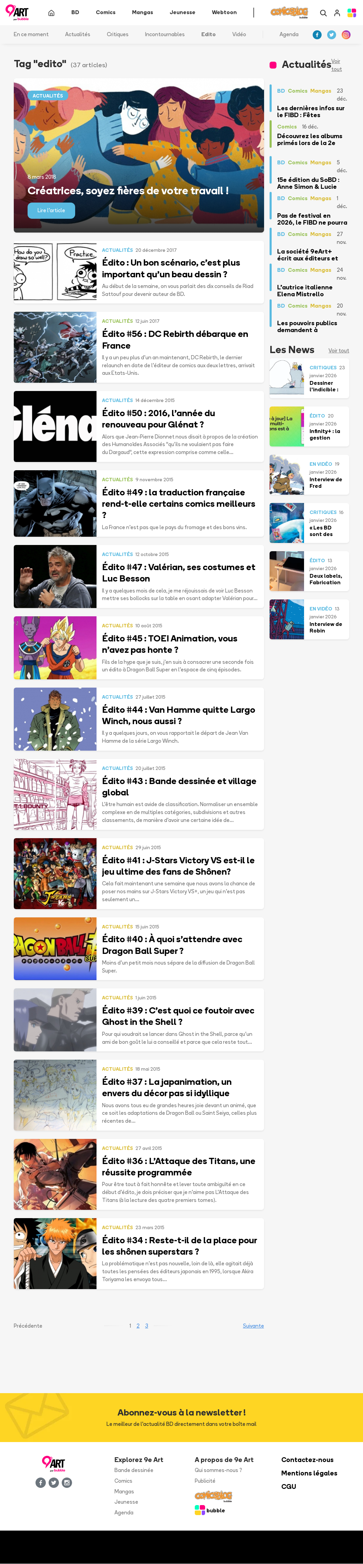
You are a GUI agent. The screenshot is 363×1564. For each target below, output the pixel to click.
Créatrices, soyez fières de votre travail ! (128, 190)
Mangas (124, 1491)
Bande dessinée (133, 1470)
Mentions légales (309, 1474)
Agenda (289, 34)
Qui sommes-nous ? (218, 1470)
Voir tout (336, 65)
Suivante (253, 1326)
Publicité (205, 1481)
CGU (288, 1487)
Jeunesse (126, 1502)
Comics (123, 1481)
